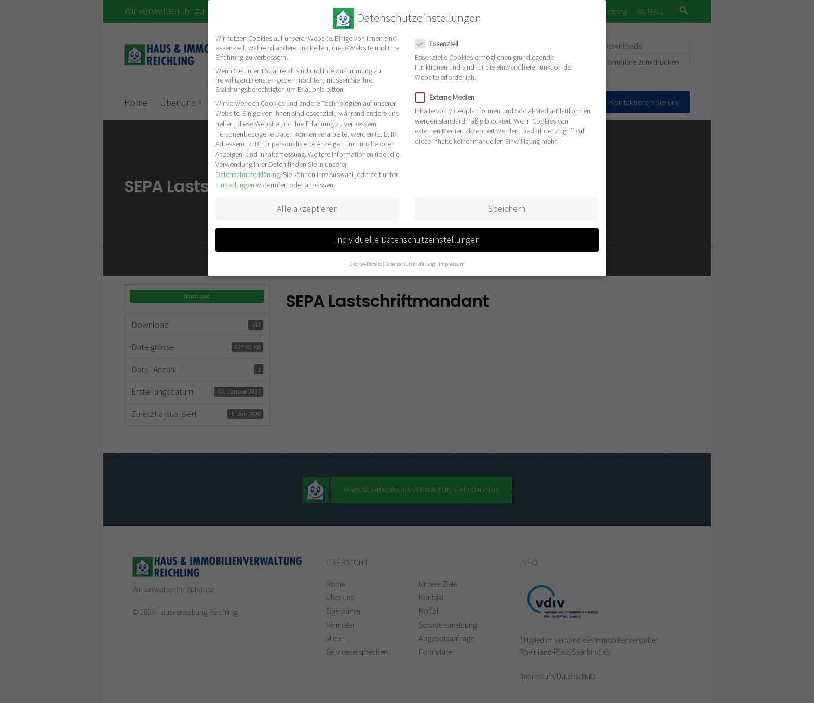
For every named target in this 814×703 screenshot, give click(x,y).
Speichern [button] (506, 208)
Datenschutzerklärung (247, 174)
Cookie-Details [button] (366, 264)
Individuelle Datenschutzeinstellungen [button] (407, 240)
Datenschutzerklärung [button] (410, 264)
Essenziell (440, 43)
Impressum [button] (452, 264)
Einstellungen (234, 185)
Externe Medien (448, 97)
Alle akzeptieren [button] (307, 208)
